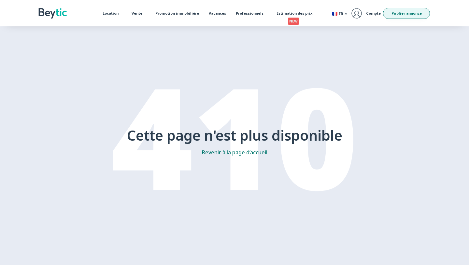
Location (112, 13)
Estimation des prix (296, 14)
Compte (373, 13)
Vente (139, 13)
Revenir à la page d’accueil (234, 152)
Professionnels (251, 13)
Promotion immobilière (177, 13)
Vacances (217, 13)
